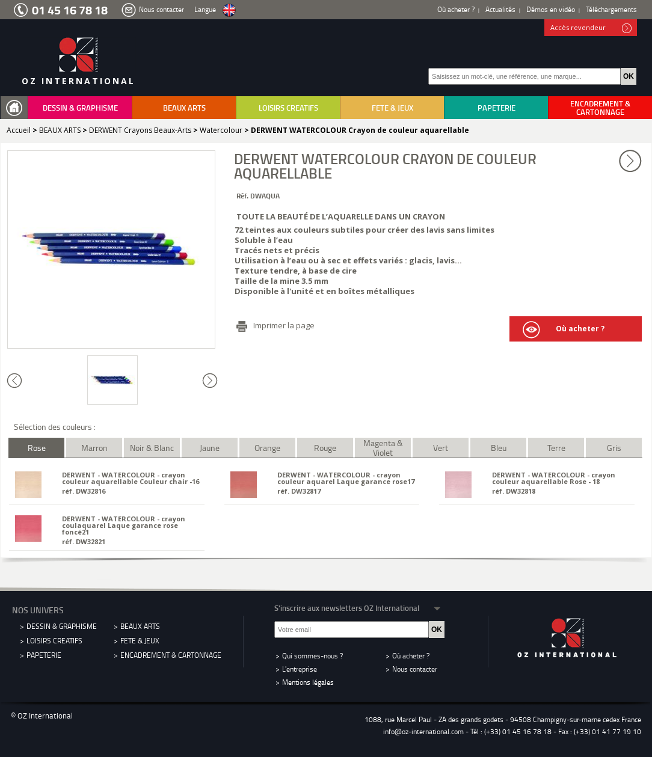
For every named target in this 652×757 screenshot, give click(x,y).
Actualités (500, 9)
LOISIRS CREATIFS (288, 107)
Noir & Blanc (152, 447)
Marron (94, 447)
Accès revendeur (591, 28)
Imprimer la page (284, 325)
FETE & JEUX (392, 107)
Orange (267, 447)
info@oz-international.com (423, 731)
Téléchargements (611, 9)
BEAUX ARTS (184, 107)
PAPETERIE (496, 107)
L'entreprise (299, 669)
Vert (440, 447)
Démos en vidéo (550, 9)
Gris (614, 447)
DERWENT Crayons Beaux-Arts (140, 130)
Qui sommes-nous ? (312, 656)
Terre (556, 447)
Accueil (19, 130)
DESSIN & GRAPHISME (80, 107)
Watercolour (221, 130)
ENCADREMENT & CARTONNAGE (600, 107)
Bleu (498, 447)
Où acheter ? (456, 9)
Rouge (325, 447)
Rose (37, 447)
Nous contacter (161, 9)
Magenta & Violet (383, 448)
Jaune (210, 447)
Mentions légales (308, 682)
